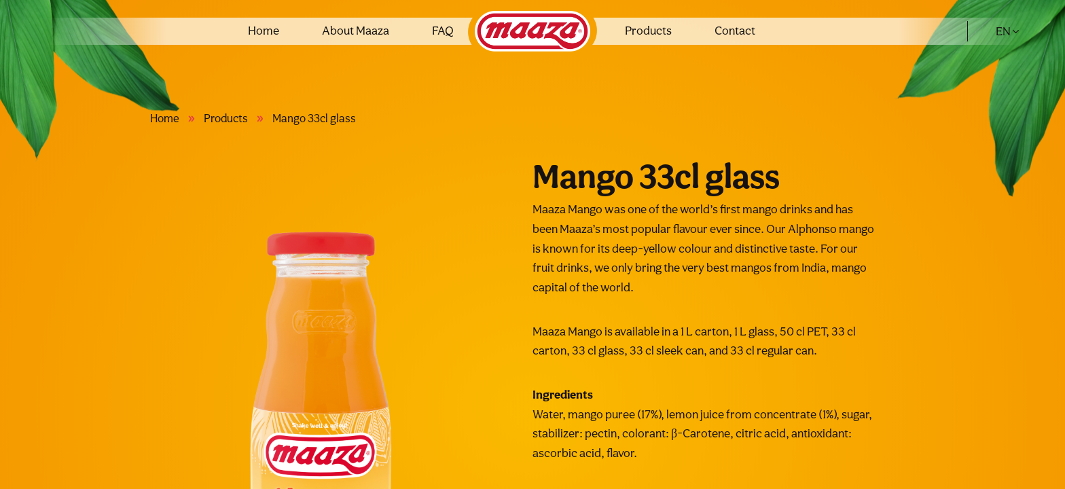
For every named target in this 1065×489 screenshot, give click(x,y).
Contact (735, 30)
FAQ (443, 30)
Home (263, 30)
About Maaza (355, 30)
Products (648, 30)
